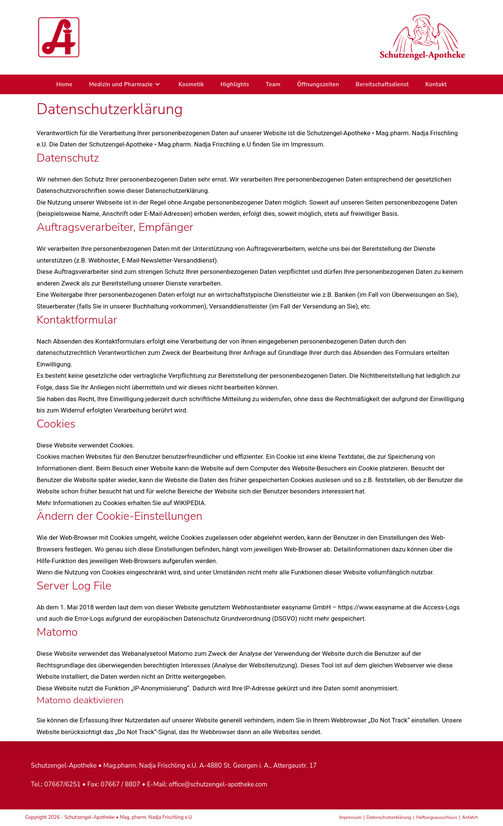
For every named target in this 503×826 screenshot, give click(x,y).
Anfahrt (470, 817)
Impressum (350, 817)
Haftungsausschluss (436, 817)
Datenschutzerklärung (389, 817)
